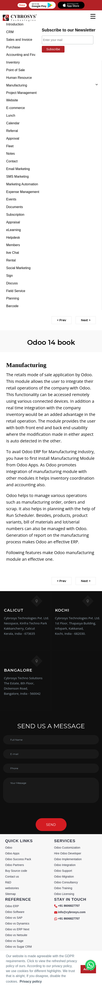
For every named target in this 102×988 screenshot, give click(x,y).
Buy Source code (16, 870)
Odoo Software (14, 912)
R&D (8, 882)
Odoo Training (63, 888)
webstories (12, 888)
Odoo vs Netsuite (16, 935)
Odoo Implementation (68, 859)
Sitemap (10, 894)
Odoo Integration (65, 865)
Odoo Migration (64, 876)
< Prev (61, 320)
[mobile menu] (92, 16)
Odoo (8, 847)
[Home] (19, 20)
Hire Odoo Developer (67, 853)
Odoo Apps (12, 853)
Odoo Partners (14, 865)
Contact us (12, 876)
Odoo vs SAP (13, 917)
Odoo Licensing (64, 894)
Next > (85, 320)
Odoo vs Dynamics (17, 923)
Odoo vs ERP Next (17, 929)
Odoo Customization (67, 847)
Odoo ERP (12, 906)
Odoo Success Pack (18, 859)
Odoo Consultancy (66, 882)
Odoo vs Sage (14, 940)
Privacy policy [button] (31, 981)
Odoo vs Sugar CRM (18, 946)
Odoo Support (63, 870)
